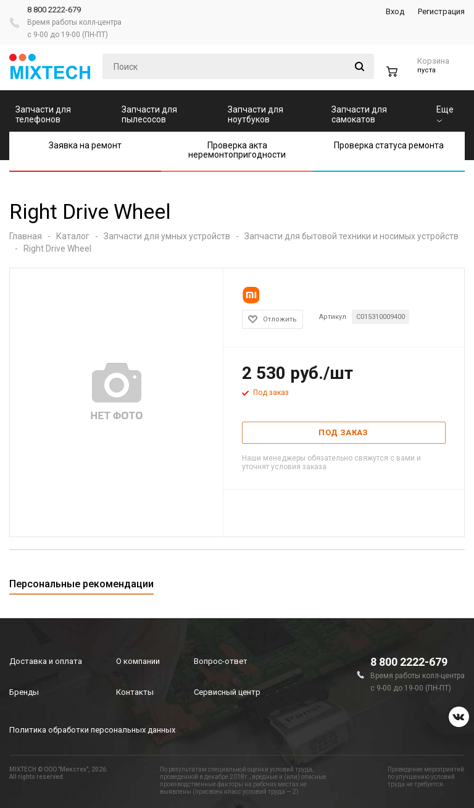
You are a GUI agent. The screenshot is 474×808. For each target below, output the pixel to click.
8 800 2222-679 (54, 9)
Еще (445, 113)
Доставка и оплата (45, 661)
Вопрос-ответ (220, 661)
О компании (138, 661)
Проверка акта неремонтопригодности (237, 149)
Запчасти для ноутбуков (255, 114)
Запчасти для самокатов (359, 114)
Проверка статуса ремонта (389, 145)
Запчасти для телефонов (43, 114)
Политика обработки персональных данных (92, 729)
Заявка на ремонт (85, 145)
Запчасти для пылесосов (149, 114)
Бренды (24, 692)
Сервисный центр (227, 692)
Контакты (135, 692)
